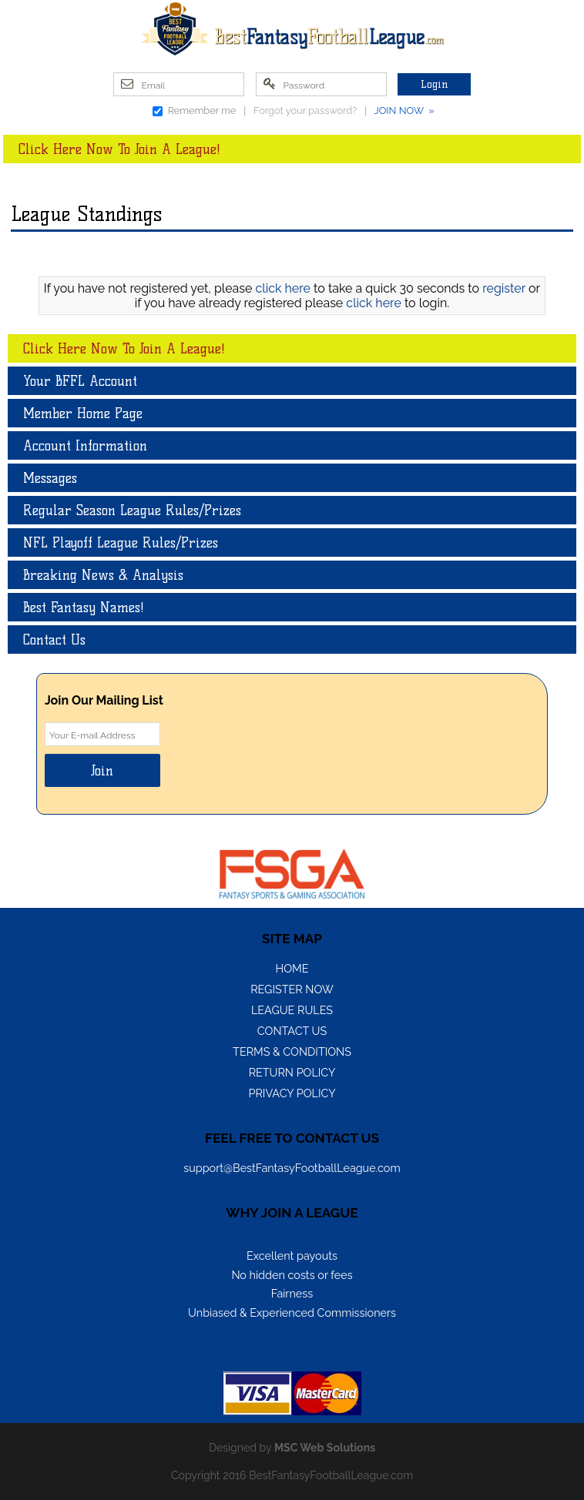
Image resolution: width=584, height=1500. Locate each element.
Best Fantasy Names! (83, 607)
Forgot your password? (305, 110)
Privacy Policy (291, 1093)
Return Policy (292, 1072)
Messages (50, 478)
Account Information (85, 445)
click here (283, 288)
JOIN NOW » (404, 110)
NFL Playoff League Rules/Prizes (120, 542)
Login (434, 84)
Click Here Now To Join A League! (119, 149)
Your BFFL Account (80, 381)
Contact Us (54, 639)
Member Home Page (83, 413)
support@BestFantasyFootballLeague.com (291, 1167)
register (503, 288)
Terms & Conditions (292, 1051)
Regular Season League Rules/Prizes (132, 510)
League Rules (292, 1009)
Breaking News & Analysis (103, 575)
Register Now (292, 989)
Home (292, 968)
